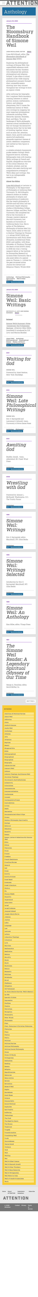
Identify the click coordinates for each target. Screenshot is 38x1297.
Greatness (8, 882)
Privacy (24, 1205)
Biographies (9, 759)
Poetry (7, 1037)
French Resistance (11, 859)
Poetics (7, 1034)
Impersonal (9, 899)
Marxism (8, 945)
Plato (6, 1023)
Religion (7, 1069)
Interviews (8, 902)
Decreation (8, 811)
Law (6, 928)
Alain (7, 722)
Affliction (8, 719)
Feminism (8, 848)
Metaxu (7, 954)
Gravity (7, 873)
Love (6, 942)
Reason (7, 1066)
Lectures (8, 931)
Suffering (8, 1112)
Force (6, 850)
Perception (8, 1011)
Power (7, 1052)
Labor (7, 922)
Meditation (8, 951)
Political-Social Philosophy (14, 1049)
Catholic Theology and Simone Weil (17, 774)
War (6, 1158)
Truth (7, 1138)
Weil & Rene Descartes (12, 1170)
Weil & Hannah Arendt (13, 1164)
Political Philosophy (23, 277)
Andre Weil (9, 728)
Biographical (23, 340)
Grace (6, 871)
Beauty (7, 745)
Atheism (8, 734)
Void (6, 1150)
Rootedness (8, 1092)
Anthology (10, 277)
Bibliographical (12, 340)
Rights (7, 1089)
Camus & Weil (9, 768)
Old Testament (10, 988)
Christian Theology (11, 777)
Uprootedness (9, 1141)
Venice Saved (9, 1144)
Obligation (8, 986)
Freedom (8, 856)
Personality (9, 1014)
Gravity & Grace (10, 876)
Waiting (7, 1155)
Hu (6, 891)
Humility (8, 896)
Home (4, 1191)
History (7, 888)
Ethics (7, 845)
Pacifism (8, 1003)
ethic (6, 842)
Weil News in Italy (11, 1175)
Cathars (7, 771)
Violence (8, 1147)
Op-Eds (7, 994)
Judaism (8, 917)
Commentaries (10, 788)
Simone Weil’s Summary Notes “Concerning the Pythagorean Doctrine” (18, 325)
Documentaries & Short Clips (15, 814)
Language (8, 925)
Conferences (9, 794)
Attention (8, 739)
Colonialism (9, 785)
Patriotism (8, 1009)
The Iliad (8, 1118)
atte (6, 736)
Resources (8, 1075)
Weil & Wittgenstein (12, 1173)
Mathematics (9, 948)
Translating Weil (11, 1135)
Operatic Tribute (10, 997)
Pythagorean (9, 1058)
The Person (8, 1124)
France (7, 853)
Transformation (10, 1132)
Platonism (8, 1029)
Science (7, 1098)
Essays (8, 341)
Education (8, 828)
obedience (8, 983)
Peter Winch (9, 1017)
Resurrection (9, 1078)
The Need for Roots (11, 1121)
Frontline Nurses (11, 862)
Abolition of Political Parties (15, 713)
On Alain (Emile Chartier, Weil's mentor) (19, 991)
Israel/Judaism (10, 908)
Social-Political (10, 1104)
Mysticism (8, 965)
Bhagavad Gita (10, 748)
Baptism (8, 742)
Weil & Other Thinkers (12, 1167)
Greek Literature (10, 885)
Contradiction (9, 803)
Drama (7, 817)
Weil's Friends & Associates (14, 1178)
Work (6, 1181)
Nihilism (8, 974)
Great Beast (8, 879)
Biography (8, 762)
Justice (7, 919)
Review (7, 1081)
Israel (7, 905)
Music (7, 960)
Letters (7, 934)
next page (30, 701)
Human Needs (9, 894)
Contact (17, 1205)
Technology (9, 1115)
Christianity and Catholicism (15, 780)
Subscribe (32, 1191)
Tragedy (7, 1129)
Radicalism (8, 1060)
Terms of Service (30, 1207)
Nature (7, 968)
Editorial (8, 826)
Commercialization (11, 791)
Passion (7, 1006)
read (29, 51)
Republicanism (10, 1072)
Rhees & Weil (9, 1086)
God (6, 868)
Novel (7, 980)
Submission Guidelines (21, 1192)
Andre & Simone (10, 725)
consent (7, 797)
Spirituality (10, 278)
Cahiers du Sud (10, 765)
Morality (8, 957)
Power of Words (10, 1055)
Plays (6, 1032)
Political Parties (10, 1043)
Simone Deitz (9, 1101)
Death (7, 808)
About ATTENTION (11, 1192)
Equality (8, 831)
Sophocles (8, 1106)
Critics (7, 805)
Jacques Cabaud (10, 911)
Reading (7, 1063)
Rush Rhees (9, 1095)
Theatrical (8, 1127)
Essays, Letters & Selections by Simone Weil (15, 342)
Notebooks (8, 977)
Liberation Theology (12, 937)
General (7, 865)
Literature (8, 940)
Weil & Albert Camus (12, 1161)
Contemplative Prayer (12, 800)
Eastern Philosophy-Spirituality (16, 820)
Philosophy (20, 429)
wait (6, 1152)
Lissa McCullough (13, 185)
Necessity (8, 971)
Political (8, 1040)
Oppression (8, 1000)
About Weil (10, 338)
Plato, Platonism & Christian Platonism (18, 1026)
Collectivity (9, 782)
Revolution (8, 1083)
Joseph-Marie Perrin (12, 914)
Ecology (7, 823)
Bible (6, 751)
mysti (7, 963)
